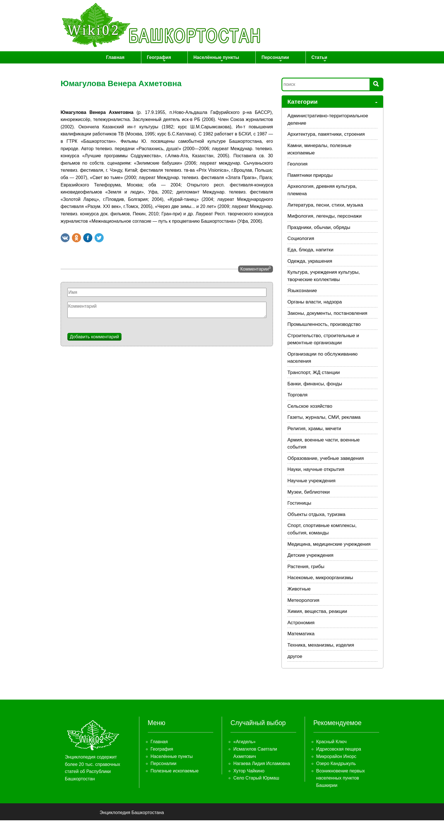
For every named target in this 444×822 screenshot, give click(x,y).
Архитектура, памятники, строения (326, 136)
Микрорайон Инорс (336, 758)
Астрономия (301, 624)
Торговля (297, 396)
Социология (300, 240)
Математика (301, 635)
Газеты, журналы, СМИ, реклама (323, 419)
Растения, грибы (305, 568)
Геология (297, 165)
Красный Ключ (331, 743)
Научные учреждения (311, 482)
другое (294, 658)
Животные (299, 590)
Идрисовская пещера (338, 750)
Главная (138, 58)
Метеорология (303, 602)
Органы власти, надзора (314, 303)
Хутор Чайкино (248, 772)
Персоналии (272, 60)
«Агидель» (244, 743)
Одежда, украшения (309, 262)
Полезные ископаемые (175, 772)
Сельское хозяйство (309, 408)
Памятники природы (310, 177)
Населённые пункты (221, 60)
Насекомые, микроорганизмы (320, 579)
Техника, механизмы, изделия (320, 646)
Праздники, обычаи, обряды (318, 229)
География (173, 60)
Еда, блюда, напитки (310, 251)
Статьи (308, 60)
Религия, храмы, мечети (314, 430)
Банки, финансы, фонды (314, 385)
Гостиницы (299, 504)
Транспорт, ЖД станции (313, 374)
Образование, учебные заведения (325, 460)
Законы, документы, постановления (327, 315)
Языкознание (302, 292)
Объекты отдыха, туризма (316, 516)
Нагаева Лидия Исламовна (261, 765)
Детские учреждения (310, 557)
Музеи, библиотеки (308, 493)
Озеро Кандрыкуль (336, 765)
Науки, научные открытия (315, 471)
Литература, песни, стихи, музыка (325, 206)
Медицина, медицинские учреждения (329, 546)
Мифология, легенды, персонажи (324, 217)
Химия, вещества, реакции (317, 613)
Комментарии (255, 270)
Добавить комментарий (94, 338)
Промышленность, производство (324, 326)
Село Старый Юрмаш (256, 779)
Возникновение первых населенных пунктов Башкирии (340, 779)
